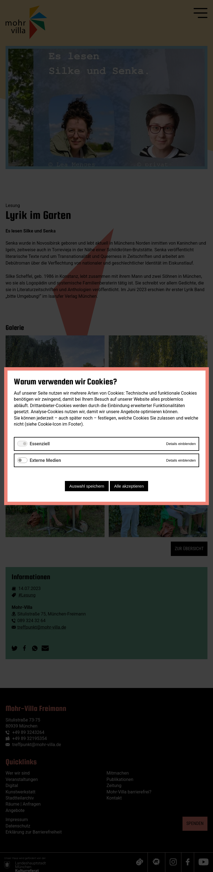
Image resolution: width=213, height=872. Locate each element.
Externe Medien (45, 460)
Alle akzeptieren (129, 485)
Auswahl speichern (86, 485)
